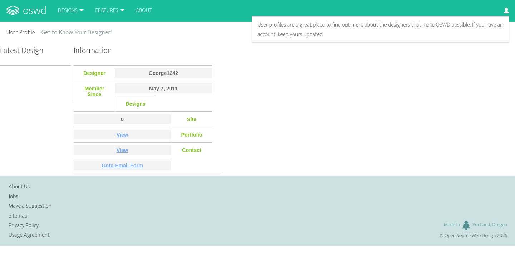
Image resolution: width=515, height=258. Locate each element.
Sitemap (18, 216)
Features (106, 10)
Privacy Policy (24, 225)
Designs (68, 10)
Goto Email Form (122, 165)
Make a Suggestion (30, 206)
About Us (19, 187)
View (122, 135)
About (144, 10)
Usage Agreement (29, 235)
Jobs (13, 196)
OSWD (34, 10)
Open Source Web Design (470, 235)
